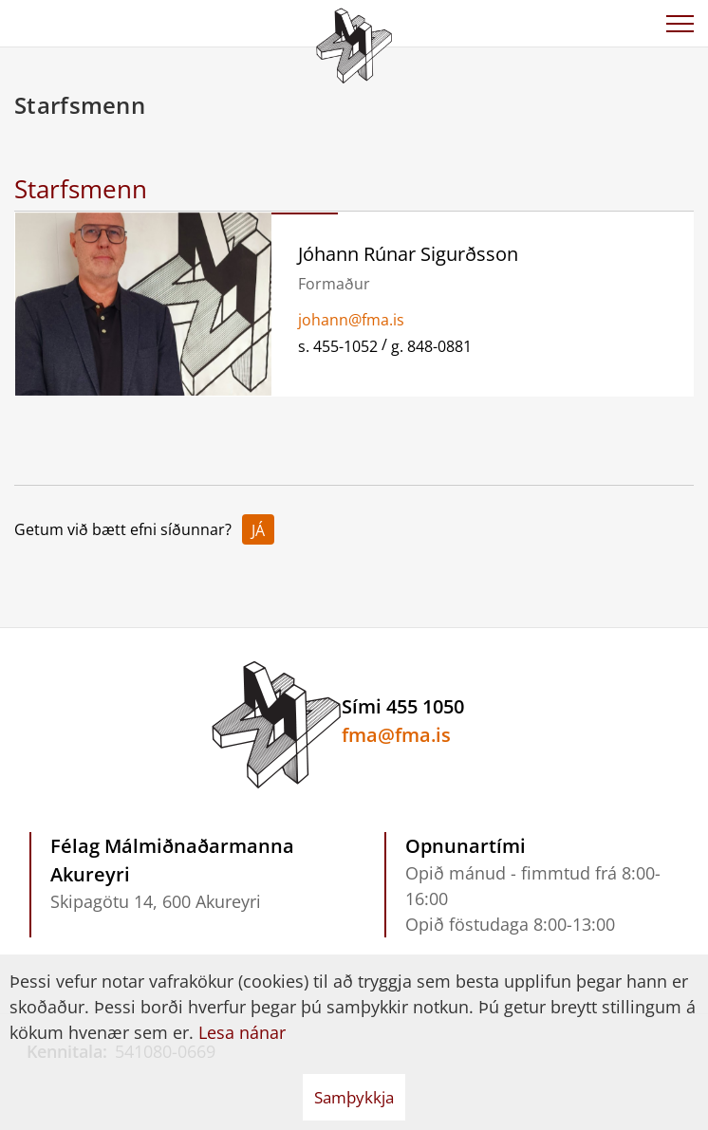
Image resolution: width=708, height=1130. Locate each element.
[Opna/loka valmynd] (679, 23)
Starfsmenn (80, 189)
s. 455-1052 (338, 346)
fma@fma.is (396, 735)
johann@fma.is (351, 319)
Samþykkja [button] (354, 1097)
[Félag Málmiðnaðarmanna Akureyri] (354, 43)
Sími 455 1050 (403, 706)
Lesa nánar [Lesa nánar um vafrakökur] (242, 1032)
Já (258, 530)
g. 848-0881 (431, 346)
